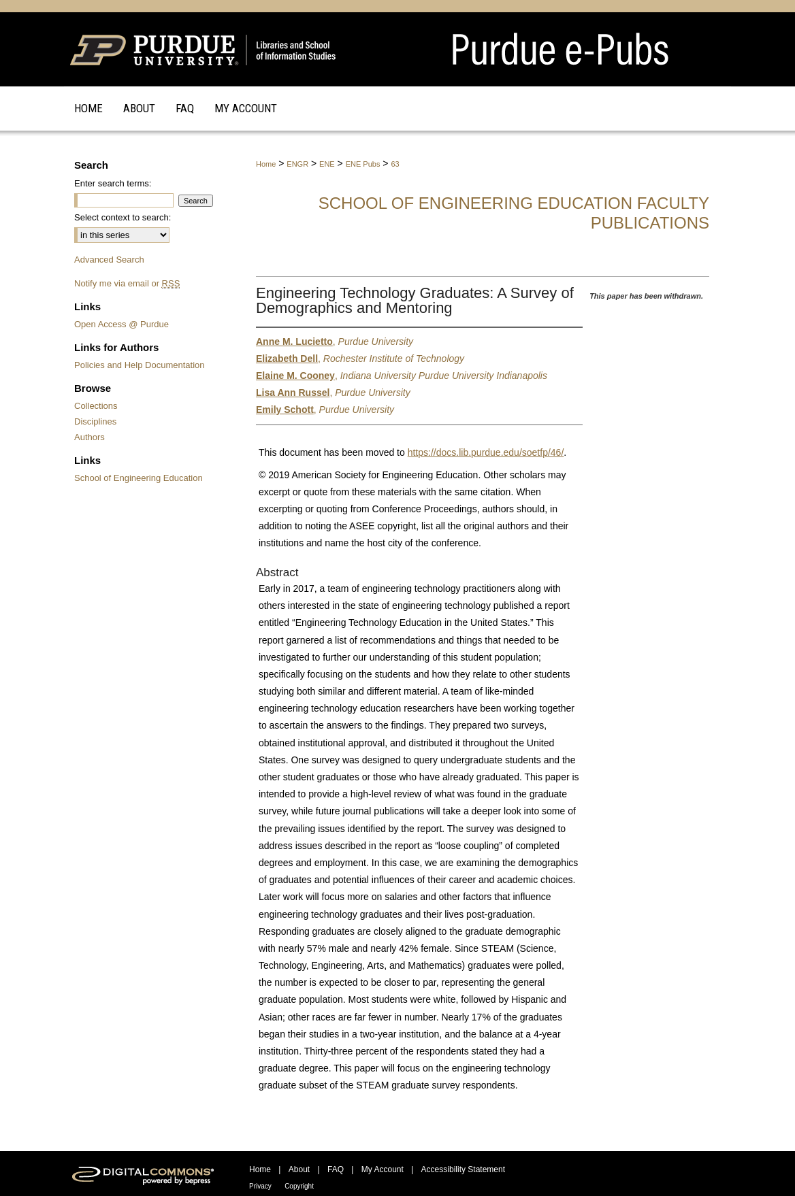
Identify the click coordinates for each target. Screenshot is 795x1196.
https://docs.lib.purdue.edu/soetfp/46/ (486, 452)
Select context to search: (122, 217)
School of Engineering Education (138, 478)
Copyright (299, 1186)
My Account (382, 1169)
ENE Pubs (363, 164)
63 (395, 164)
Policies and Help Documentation (139, 365)
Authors (89, 437)
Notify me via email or (127, 283)
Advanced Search (109, 259)
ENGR (297, 164)
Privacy (260, 1186)
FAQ (335, 1169)
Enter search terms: (112, 183)
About (299, 1169)
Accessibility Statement (463, 1169)
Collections (96, 406)
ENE (327, 164)
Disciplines (95, 421)
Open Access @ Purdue (121, 324)
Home (266, 164)
